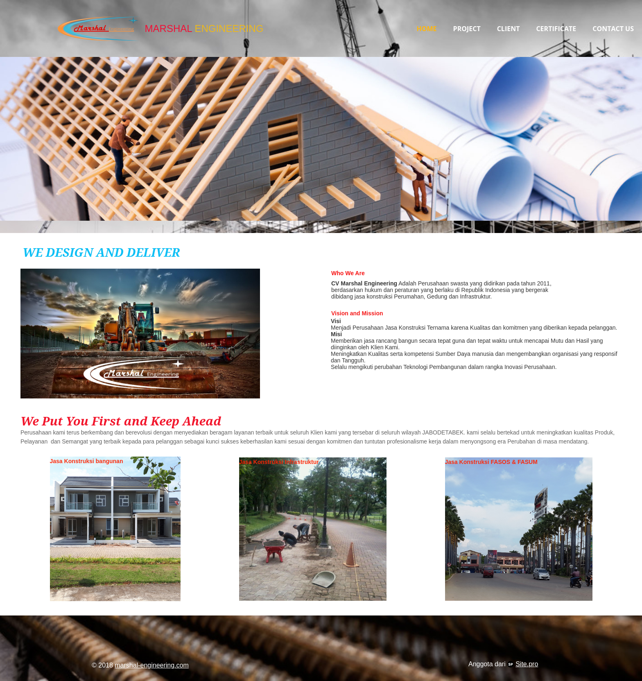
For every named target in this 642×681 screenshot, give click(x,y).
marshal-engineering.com (152, 665)
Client (508, 28)
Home (427, 28)
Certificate (556, 28)
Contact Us (613, 28)
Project (467, 28)
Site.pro (526, 664)
